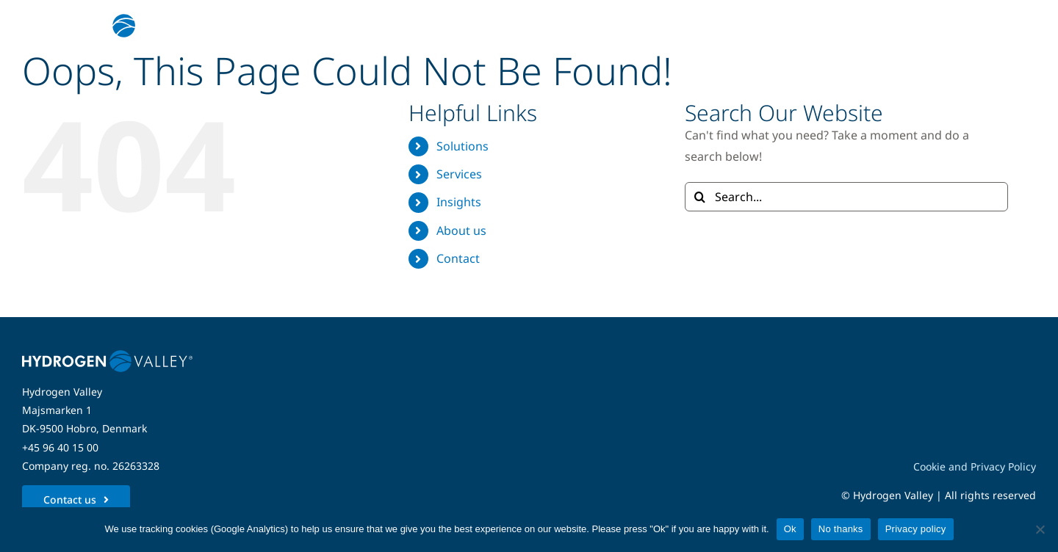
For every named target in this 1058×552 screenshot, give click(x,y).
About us (461, 230)
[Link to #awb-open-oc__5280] (1016, 25)
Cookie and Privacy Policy (974, 466)
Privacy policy (915, 528)
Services (459, 174)
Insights (458, 202)
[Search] (699, 196)
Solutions (462, 146)
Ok (790, 528)
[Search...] (846, 196)
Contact (458, 258)
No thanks (840, 528)
